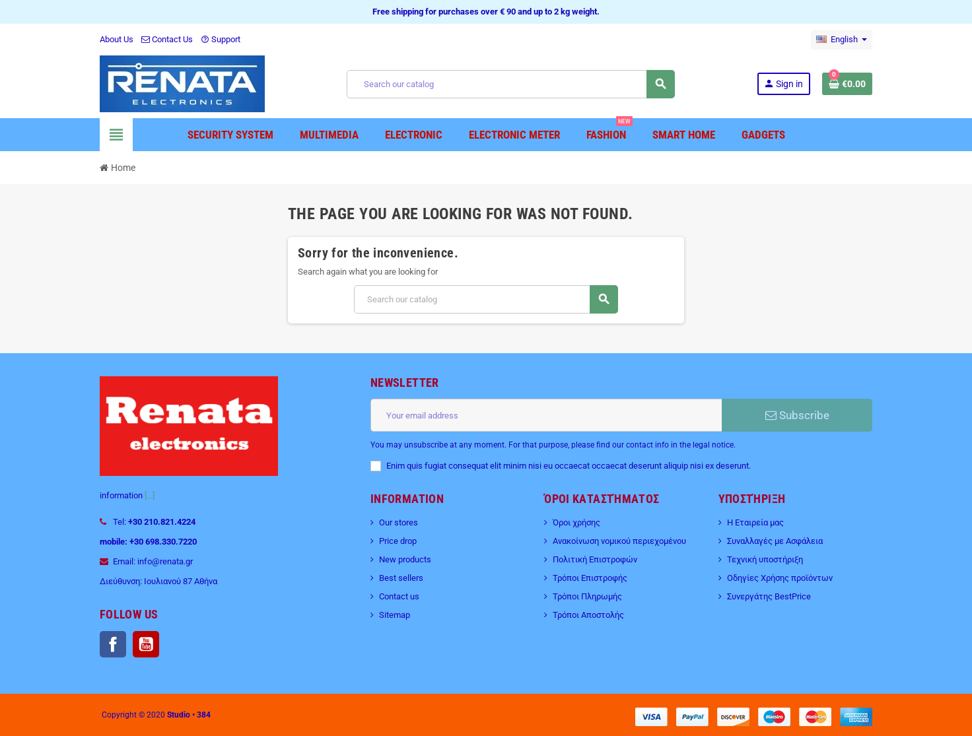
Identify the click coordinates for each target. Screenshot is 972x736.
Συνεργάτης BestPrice (769, 596)
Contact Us (167, 39)
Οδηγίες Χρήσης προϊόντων (780, 578)
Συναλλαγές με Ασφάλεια (775, 541)
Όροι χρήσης (576, 522)
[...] (150, 495)
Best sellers (401, 578)
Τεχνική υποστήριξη (765, 559)
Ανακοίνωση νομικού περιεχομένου (619, 541)
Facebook (113, 644)
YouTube (146, 644)
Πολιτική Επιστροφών (595, 559)
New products (405, 559)
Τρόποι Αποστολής (588, 615)
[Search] (510, 84)
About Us (116, 39)
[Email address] (546, 415)
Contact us (399, 596)
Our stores (398, 522)
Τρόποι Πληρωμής (587, 596)
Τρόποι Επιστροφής (590, 578)
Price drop (398, 541)
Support (220, 39)
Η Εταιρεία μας (755, 522)
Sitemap (394, 615)
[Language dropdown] (841, 40)
